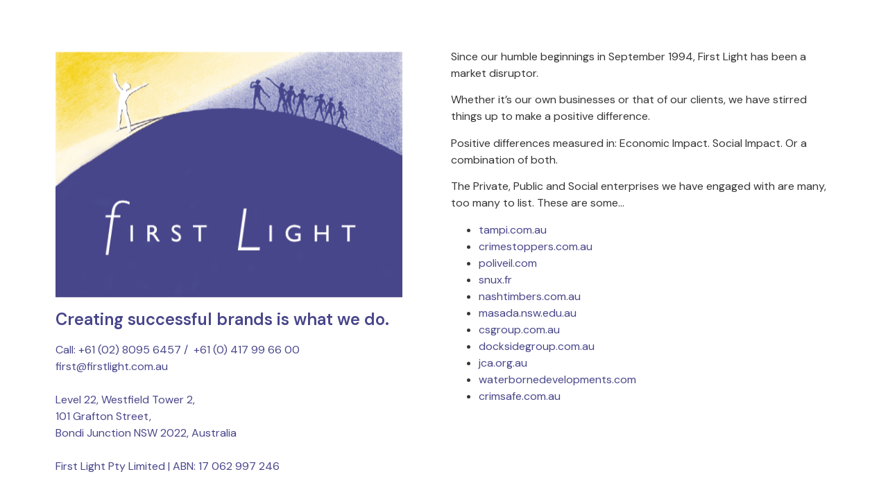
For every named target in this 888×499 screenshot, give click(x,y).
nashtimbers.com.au (530, 296)
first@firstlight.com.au (112, 366)
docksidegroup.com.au (537, 346)
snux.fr (495, 279)
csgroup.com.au (519, 329)
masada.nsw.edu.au (528, 313)
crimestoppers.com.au (535, 246)
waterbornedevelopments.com (557, 379)
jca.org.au (503, 363)
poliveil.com (508, 263)
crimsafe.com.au (520, 396)
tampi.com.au (513, 229)
